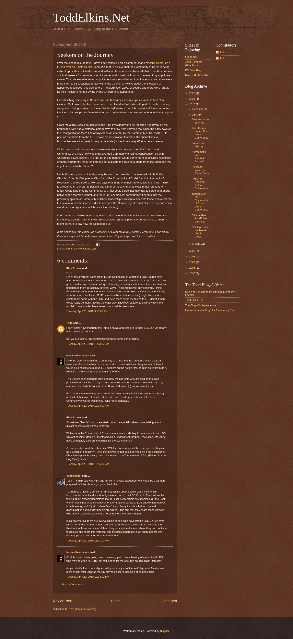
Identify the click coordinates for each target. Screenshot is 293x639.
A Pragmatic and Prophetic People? (199, 156)
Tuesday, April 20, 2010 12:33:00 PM (87, 576)
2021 (192, 98)
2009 (192, 250)
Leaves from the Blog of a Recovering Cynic (210, 310)
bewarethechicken (77, 355)
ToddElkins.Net (91, 17)
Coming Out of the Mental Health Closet (200, 232)
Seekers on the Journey (200, 121)
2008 (192, 256)
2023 (192, 93)
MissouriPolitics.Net (196, 75)
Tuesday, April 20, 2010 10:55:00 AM (87, 463)
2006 (192, 267)
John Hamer (156, 62)
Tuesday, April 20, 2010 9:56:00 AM (87, 311)
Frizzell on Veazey (198, 145)
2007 (192, 262)
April (195, 114)
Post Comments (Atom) (82, 609)
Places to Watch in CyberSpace (200, 170)
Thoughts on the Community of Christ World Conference (200, 201)
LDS (94, 248)
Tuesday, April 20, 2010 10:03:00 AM (87, 343)
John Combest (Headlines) (193, 63)
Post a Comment (72, 584)
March (196, 243)
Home (116, 601)
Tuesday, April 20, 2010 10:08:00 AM (87, 405)
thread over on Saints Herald (74, 66)
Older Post (168, 601)
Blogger (164, 630)
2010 (192, 104)
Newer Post (62, 601)
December (198, 109)
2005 (192, 273)
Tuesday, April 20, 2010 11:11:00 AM (87, 540)
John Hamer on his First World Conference (200, 133)
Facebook (191, 56)
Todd (69, 322)
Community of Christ (78, 248)
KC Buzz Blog (193, 70)
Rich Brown (73, 268)
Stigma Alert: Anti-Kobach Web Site (200, 218)
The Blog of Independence (200, 305)
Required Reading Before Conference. (200, 183)
